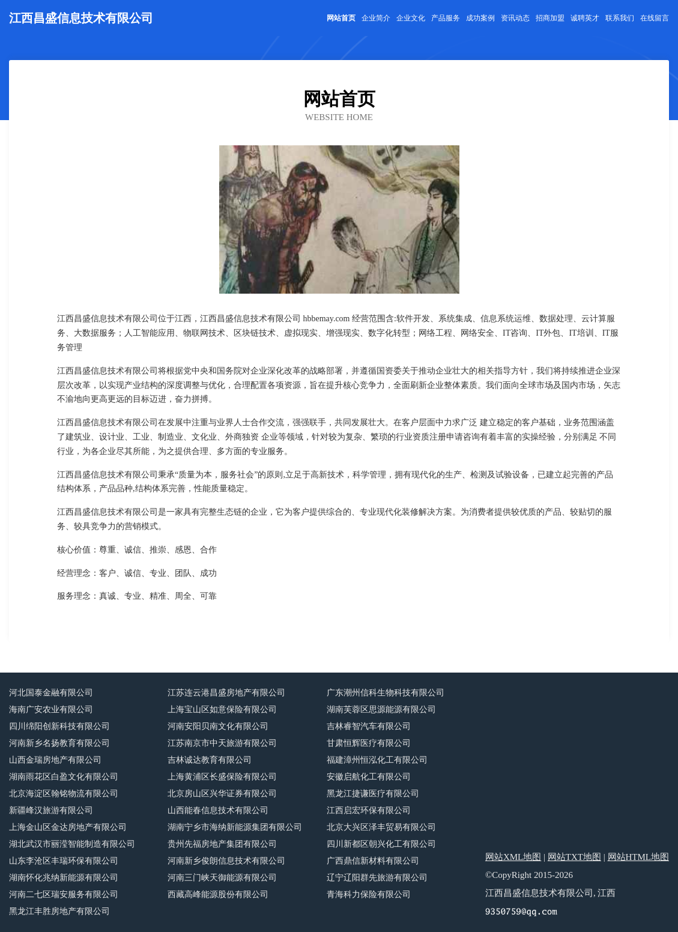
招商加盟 (550, 18)
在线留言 (654, 18)
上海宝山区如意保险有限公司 (222, 709)
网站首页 (341, 18)
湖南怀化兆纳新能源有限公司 (63, 877)
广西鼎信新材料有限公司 (373, 860)
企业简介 (376, 18)
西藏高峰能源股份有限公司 (218, 894)
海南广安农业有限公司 (51, 709)
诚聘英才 (585, 18)
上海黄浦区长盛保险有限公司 (222, 776)
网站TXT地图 (574, 857)
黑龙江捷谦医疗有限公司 (373, 793)
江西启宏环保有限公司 (369, 810)
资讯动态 (515, 18)
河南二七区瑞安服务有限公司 (63, 894)
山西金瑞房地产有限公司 (55, 759)
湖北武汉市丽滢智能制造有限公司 (72, 844)
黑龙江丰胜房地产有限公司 (59, 911)
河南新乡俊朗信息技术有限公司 (226, 860)
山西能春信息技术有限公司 (218, 810)
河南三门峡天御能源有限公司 (222, 877)
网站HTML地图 (639, 857)
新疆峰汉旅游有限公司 (51, 810)
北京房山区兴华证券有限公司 (222, 793)
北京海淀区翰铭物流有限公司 (63, 793)
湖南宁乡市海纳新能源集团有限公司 (235, 827)
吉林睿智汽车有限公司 (369, 726)
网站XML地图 (513, 857)
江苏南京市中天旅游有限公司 (222, 743)
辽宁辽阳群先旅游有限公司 (377, 877)
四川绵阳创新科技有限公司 (59, 726)
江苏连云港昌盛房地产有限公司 (226, 692)
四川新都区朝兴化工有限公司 (381, 844)
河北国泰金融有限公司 (51, 692)
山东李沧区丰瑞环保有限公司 (63, 860)
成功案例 (480, 18)
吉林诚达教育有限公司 (210, 759)
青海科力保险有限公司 (369, 894)
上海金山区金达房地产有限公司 (68, 827)
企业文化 (410, 18)
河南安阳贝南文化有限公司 (218, 726)
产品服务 (445, 18)
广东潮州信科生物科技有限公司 (385, 692)
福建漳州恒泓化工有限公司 (377, 759)
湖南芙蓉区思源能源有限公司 (381, 709)
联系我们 (619, 18)
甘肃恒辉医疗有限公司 (369, 743)
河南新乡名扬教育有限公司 (59, 743)
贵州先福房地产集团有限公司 (222, 844)
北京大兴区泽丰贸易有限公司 (381, 827)
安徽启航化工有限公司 (369, 776)
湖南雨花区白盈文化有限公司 (63, 776)
